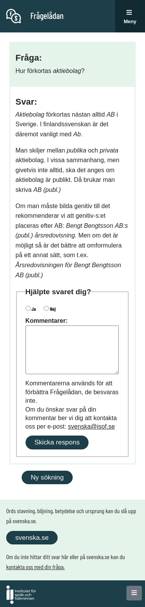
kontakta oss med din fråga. (35, 566)
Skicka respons (57, 442)
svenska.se (31, 537)
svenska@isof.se (91, 426)
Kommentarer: (47, 320)
